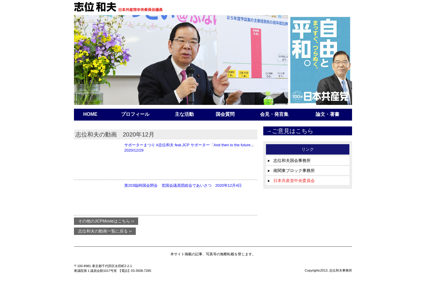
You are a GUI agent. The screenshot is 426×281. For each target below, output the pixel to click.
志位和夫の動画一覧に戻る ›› (105, 231)
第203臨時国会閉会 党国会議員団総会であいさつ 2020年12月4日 (183, 185)
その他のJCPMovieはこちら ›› (106, 221)
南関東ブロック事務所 (291, 170)
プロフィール (135, 114)
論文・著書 (327, 114)
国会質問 (225, 114)
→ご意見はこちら (289, 131)
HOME (90, 114)
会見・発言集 (274, 114)
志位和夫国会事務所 (289, 160)
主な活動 (184, 114)
